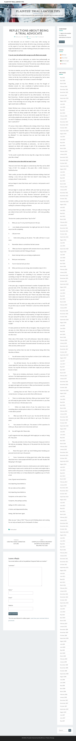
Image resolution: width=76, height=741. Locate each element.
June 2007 (62, 718)
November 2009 (64, 632)
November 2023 (64, 160)
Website (10, 605)
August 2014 (63, 464)
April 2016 (62, 405)
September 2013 (64, 496)
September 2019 (64, 284)
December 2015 (64, 417)
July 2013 (62, 502)
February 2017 (63, 375)
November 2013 (64, 490)
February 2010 (63, 623)
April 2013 (62, 511)
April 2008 (62, 688)
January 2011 (63, 591)
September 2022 (64, 201)
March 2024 (63, 148)
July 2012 (62, 538)
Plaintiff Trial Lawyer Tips (14, 2)
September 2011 (64, 567)
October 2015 (63, 423)
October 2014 (63, 458)
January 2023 (63, 189)
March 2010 (63, 620)
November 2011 (64, 561)
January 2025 (63, 119)
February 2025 (63, 116)
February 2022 (63, 222)
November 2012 (64, 526)
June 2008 (62, 682)
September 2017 (64, 355)
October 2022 (63, 198)
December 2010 (64, 594)
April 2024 (62, 145)
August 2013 (63, 499)
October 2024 (63, 128)
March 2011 (63, 585)
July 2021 (62, 243)
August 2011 (63, 570)
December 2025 (64, 89)
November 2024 (64, 125)
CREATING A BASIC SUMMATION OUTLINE (16, 541)
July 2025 (62, 104)
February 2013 (63, 517)
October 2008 (63, 671)
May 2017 (62, 367)
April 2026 (62, 80)
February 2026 (63, 86)
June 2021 (62, 246)
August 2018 (63, 322)
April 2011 (62, 582)
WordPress (42, 738)
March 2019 (63, 302)
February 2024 (63, 151)
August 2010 (63, 606)
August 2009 (63, 641)
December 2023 (64, 157)
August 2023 (63, 169)
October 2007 (63, 706)
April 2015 (62, 440)
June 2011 (62, 576)
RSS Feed (64, 55)
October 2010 (63, 600)
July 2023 (62, 172)
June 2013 (62, 505)
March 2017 (63, 372)
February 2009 (63, 659)
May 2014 (62, 473)
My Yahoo (64, 63)
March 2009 (63, 656)
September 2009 (64, 638)
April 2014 (62, 476)
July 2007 (62, 715)
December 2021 (64, 228)
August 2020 (63, 251)
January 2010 (63, 626)
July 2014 (62, 467)
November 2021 (64, 231)
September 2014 (64, 461)
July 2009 (62, 644)
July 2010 (62, 609)
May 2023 (62, 178)
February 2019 (63, 305)
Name (10, 590)
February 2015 (63, 446)
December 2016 (64, 381)
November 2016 (64, 384)
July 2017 (62, 361)
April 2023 (62, 181)
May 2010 (62, 614)
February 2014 (63, 482)
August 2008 (63, 676)
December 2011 (64, 558)
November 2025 (64, 92)
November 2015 (64, 420)
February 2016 (63, 411)
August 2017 (63, 358)
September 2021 (64, 237)
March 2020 (63, 266)
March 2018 (63, 337)
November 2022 (64, 195)
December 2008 (64, 665)
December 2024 (64, 122)
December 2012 (64, 523)
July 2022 (62, 207)
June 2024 (62, 139)
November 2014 (64, 455)
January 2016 (63, 414)
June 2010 (62, 611)
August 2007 (63, 712)
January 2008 (63, 697)
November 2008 (64, 668)
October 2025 (63, 95)
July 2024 (62, 136)
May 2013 (62, 508)
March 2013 (63, 514)
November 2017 (64, 349)
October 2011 (63, 564)
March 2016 (63, 408)
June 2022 (62, 210)
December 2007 (64, 700)
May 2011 (62, 579)
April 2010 (62, 617)
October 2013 (63, 493)
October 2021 (63, 234)
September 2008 (64, 673)
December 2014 (64, 452)
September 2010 (64, 603)
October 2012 (63, 529)
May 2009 (62, 650)
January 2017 (63, 378)
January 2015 (63, 449)
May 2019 (62, 296)
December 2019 (64, 275)
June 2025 (62, 107)
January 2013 (63, 520)
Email (10, 597)
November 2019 (64, 278)
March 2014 (63, 479)
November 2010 (64, 597)
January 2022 (63, 225)
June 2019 (62, 293)
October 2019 (63, 281)
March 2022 (63, 219)
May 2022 (62, 213)
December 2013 (64, 487)
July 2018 (62, 325)
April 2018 (62, 334)
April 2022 (62, 216)
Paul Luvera (31, 36)
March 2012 (63, 549)
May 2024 (62, 142)
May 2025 (62, 110)
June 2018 (62, 328)
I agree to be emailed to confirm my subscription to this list (65, 35)
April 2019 (62, 299)
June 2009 (62, 647)
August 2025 (63, 101)
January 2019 (63, 308)
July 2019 (62, 290)
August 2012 (63, 535)
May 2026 (62, 77)
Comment (11, 565)
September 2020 (64, 248)
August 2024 (63, 133)
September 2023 (64, 166)
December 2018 (64, 310)
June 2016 (62, 399)
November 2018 (64, 313)
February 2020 (63, 269)
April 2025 (62, 113)
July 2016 (62, 396)
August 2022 (63, 204)
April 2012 (62, 547)
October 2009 (63, 635)
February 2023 (63, 186)
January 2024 (63, 154)
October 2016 (63, 387)
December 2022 (64, 192)
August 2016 (63, 393)
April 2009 (62, 653)
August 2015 (63, 429)
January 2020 (63, 272)
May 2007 (62, 721)
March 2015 (63, 443)
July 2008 (62, 679)
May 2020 (62, 260)
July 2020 (62, 254)
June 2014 (62, 470)
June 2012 (62, 541)
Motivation (13, 529)
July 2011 (62, 573)
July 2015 (62, 431)
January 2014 (63, 485)
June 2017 (62, 364)
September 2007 (64, 709)
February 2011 (63, 588)
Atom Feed (64, 58)
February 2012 (63, 552)
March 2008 (63, 691)
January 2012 (63, 555)
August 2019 (63, 287)
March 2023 (63, 184)
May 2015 (62, 437)
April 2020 (62, 263)
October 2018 (63, 316)
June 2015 (62, 434)
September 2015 (64, 426)
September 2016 (64, 390)
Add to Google (65, 60)
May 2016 (62, 402)
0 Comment (40, 36)
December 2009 (64, 629)
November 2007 (64, 703)
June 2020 (62, 257)
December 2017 (64, 346)
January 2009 (63, 662)
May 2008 (62, 685)
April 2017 (62, 369)
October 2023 (63, 163)
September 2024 (64, 130)
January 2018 (63, 343)
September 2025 (64, 98)
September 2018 (64, 319)
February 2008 (63, 694)
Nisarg (52, 738)
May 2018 (62, 331)
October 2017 (63, 352)
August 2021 (63, 240)
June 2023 (62, 175)
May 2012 (62, 544)
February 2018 (63, 340)
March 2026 (63, 83)
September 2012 (64, 532)
